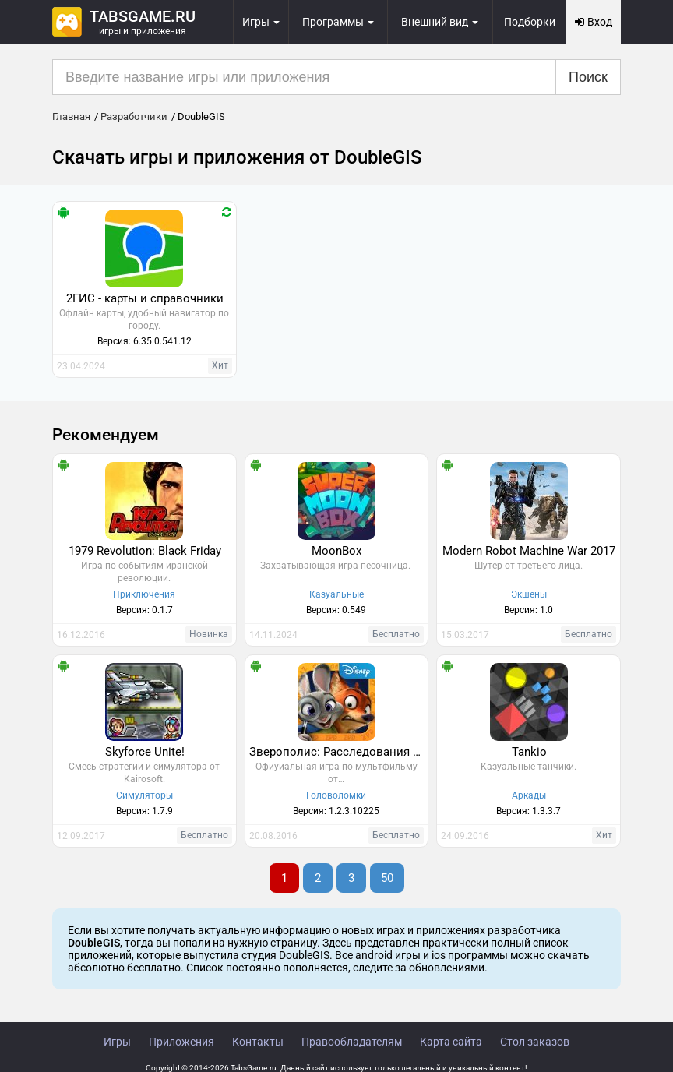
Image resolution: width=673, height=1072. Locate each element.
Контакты (258, 1041)
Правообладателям (351, 1041)
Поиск (588, 77)
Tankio (529, 752)
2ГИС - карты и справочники (145, 298)
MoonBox (336, 551)
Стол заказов (534, 1041)
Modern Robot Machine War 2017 (528, 551)
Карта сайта (451, 1041)
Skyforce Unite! (145, 752)
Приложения (181, 1041)
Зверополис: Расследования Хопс (338, 752)
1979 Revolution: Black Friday (145, 551)
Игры (117, 1041)
